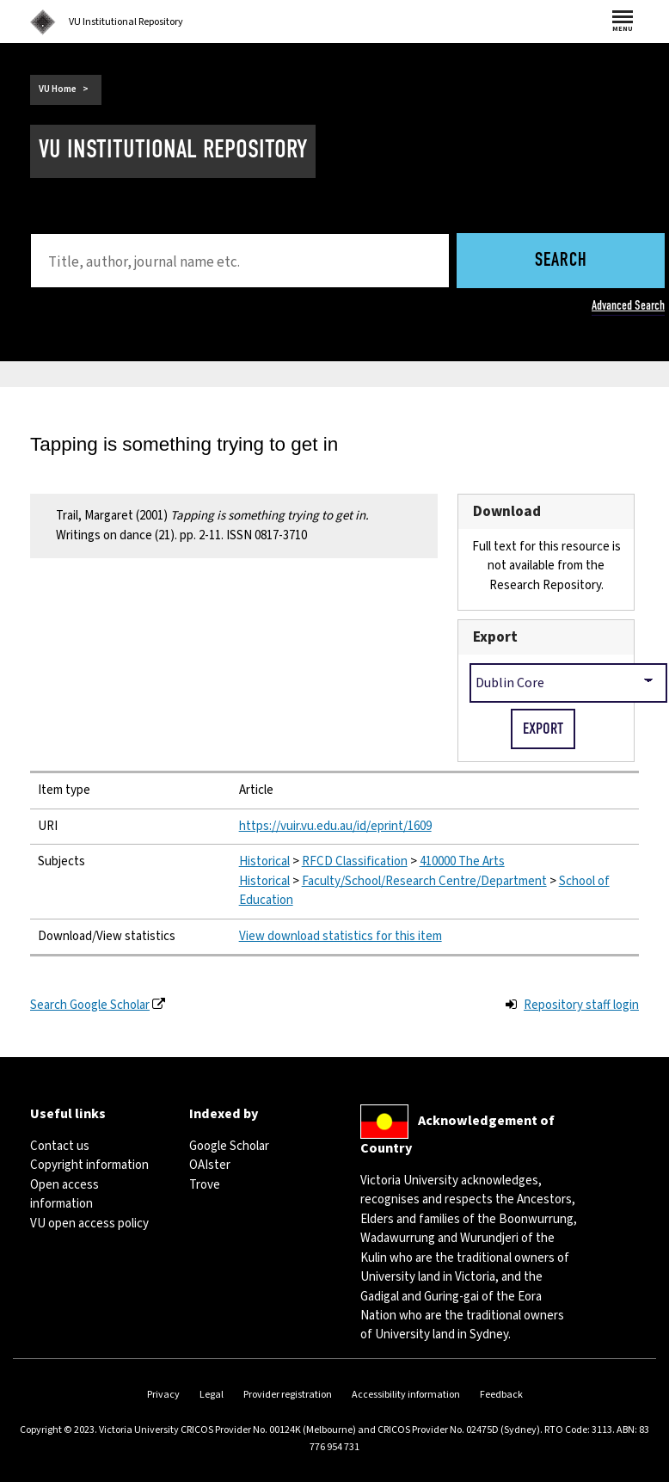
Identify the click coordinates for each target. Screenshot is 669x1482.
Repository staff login (581, 1005)
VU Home (58, 89)
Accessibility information (406, 1394)
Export (495, 637)
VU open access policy (89, 1224)
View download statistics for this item (340, 936)
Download (507, 511)
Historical (264, 861)
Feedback (501, 1394)
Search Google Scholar (90, 1005)
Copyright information (89, 1165)
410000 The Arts (462, 861)
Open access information (64, 1194)
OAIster (209, 1165)
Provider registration (287, 1394)
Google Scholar (229, 1146)
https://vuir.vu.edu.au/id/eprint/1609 (335, 826)
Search (561, 261)
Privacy (163, 1394)
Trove (204, 1185)
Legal (211, 1394)
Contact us (59, 1146)
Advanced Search (628, 305)
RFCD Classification (355, 861)
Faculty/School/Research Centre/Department (424, 881)
